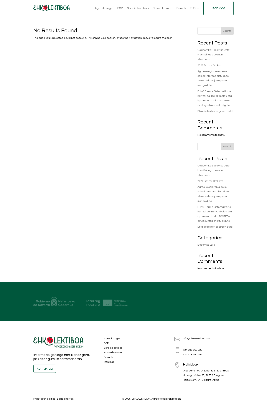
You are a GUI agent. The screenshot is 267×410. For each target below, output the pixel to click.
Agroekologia (104, 8)
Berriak (181, 8)
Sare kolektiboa (138, 8)
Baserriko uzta (162, 8)
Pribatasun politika (44, 399)
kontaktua (45, 368)
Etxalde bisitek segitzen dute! (215, 111)
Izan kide (218, 8)
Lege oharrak (65, 399)
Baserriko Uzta (113, 352)
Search (227, 31)
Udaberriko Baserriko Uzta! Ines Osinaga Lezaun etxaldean (213, 55)
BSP (120, 8)
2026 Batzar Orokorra (210, 65)
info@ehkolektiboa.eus (196, 338)
